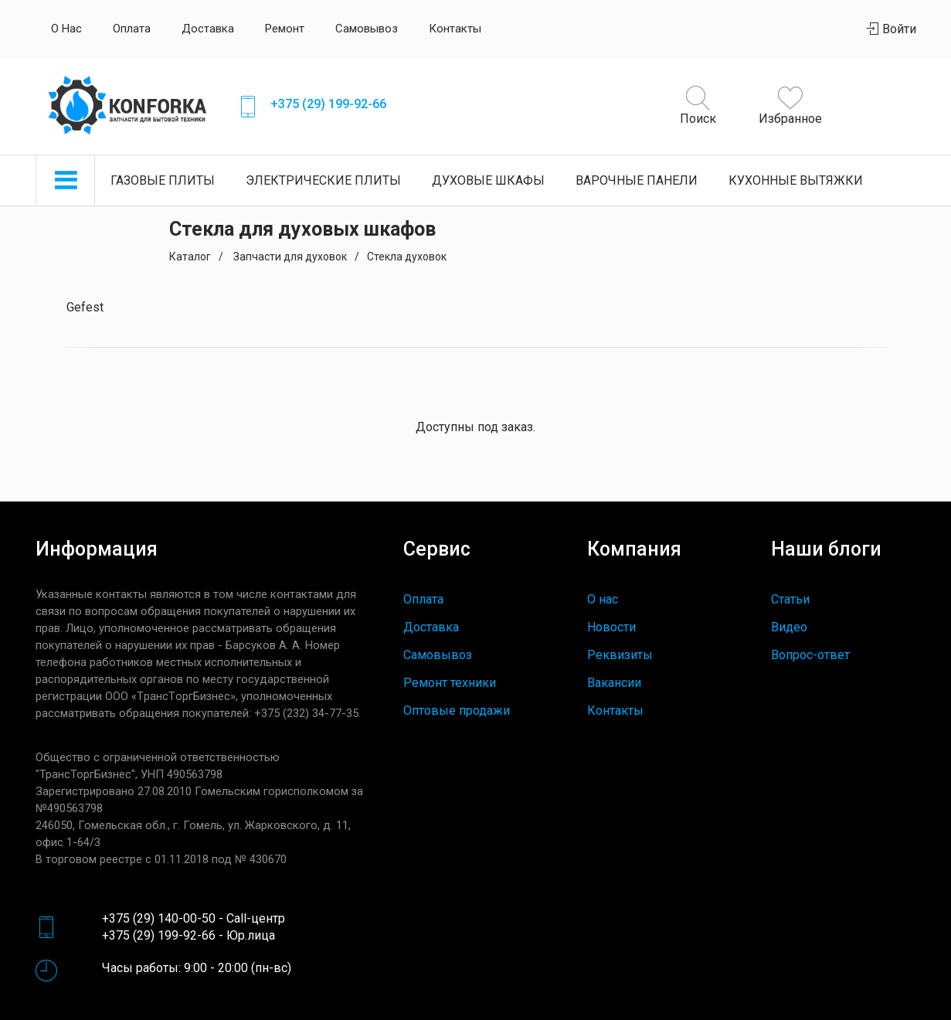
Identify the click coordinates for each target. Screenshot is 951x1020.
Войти (891, 29)
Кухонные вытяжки (796, 180)
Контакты (455, 29)
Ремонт (284, 29)
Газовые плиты (162, 180)
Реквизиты (620, 655)
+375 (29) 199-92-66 (328, 104)
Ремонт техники (449, 682)
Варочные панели (637, 180)
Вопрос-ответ (810, 655)
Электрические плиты (323, 180)
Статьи (790, 599)
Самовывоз (366, 29)
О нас (66, 29)
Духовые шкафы (488, 180)
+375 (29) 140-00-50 (159, 918)
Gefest (85, 307)
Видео (789, 627)
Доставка (208, 29)
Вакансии (614, 682)
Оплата (132, 29)
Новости (611, 627)
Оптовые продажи (456, 710)
